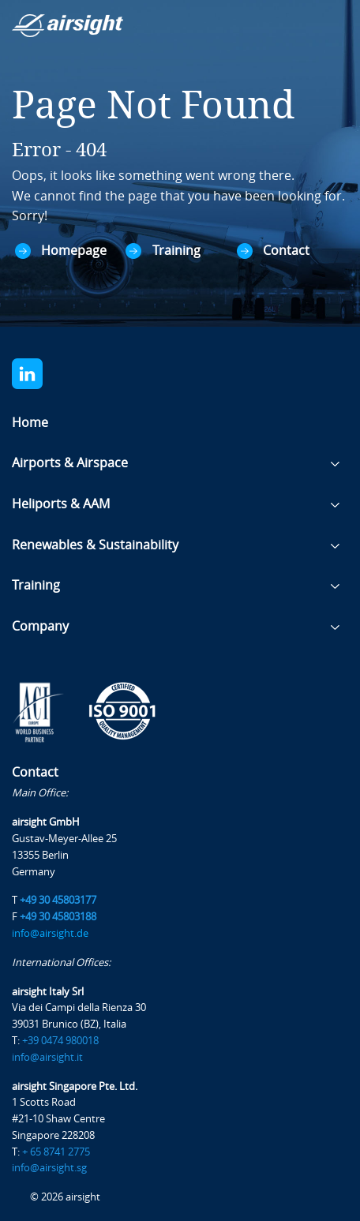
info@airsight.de (50, 933)
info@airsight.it (47, 1057)
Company (40, 626)
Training (176, 250)
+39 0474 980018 (60, 1041)
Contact (286, 250)
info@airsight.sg (49, 1168)
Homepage (74, 250)
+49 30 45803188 (58, 917)
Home (30, 422)
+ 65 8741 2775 (56, 1152)
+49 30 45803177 (58, 900)
